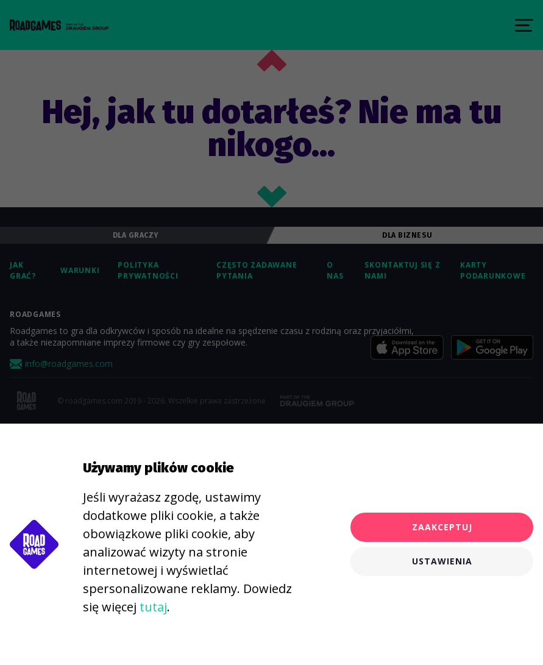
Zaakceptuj (442, 527)
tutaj (153, 607)
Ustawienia (442, 561)
